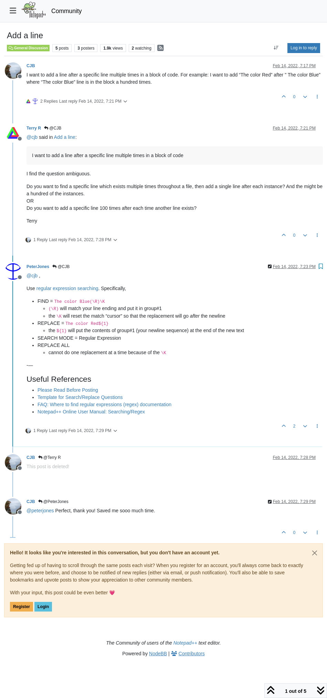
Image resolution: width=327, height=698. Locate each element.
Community (66, 11)
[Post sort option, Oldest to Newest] (276, 48)
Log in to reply (304, 47)
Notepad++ (185, 643)
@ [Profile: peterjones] (40, 510)
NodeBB (158, 653)
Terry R (34, 128)
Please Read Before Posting (68, 390)
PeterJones (38, 266)
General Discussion (28, 48)
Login (43, 606)
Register (21, 606)
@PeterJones (53, 501)
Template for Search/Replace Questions (80, 397)
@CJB (52, 128)
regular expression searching (67, 288)
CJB (31, 65)
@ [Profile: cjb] (32, 137)
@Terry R (49, 457)
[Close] (315, 553)
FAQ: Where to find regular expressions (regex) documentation (104, 404)
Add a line (64, 137)
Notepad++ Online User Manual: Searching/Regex (91, 411)
